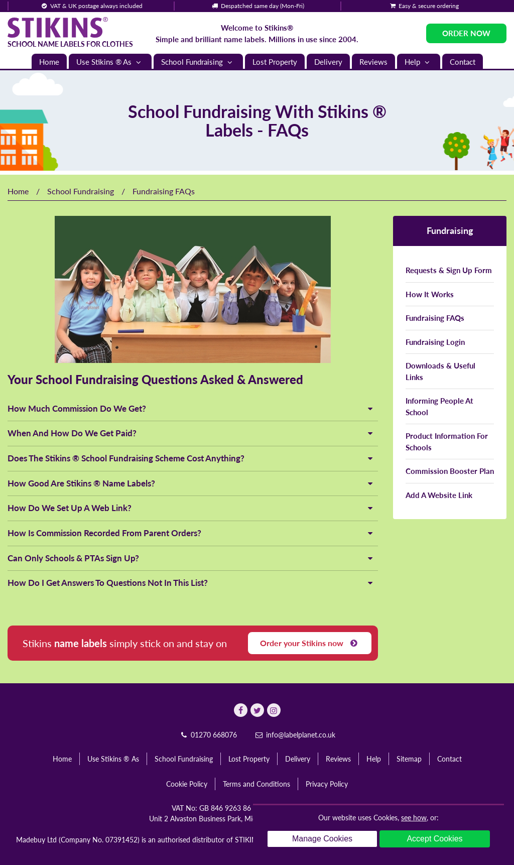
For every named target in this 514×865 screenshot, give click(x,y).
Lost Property (274, 61)
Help (419, 62)
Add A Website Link (439, 495)
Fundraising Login (435, 341)
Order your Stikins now (309, 643)
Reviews (373, 61)
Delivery (328, 61)
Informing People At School (439, 406)
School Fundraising (198, 62)
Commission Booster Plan (450, 470)
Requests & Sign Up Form (449, 270)
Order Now (466, 33)
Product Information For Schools (447, 441)
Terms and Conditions (256, 784)
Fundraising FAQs (435, 317)
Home (49, 61)
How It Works (430, 294)
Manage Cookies (322, 838)
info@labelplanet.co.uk (294, 734)
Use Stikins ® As (110, 62)
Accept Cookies (434, 838)
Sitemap (409, 759)
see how (414, 817)
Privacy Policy (327, 784)
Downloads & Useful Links (440, 371)
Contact (462, 61)
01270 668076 (208, 734)
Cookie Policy (186, 784)
